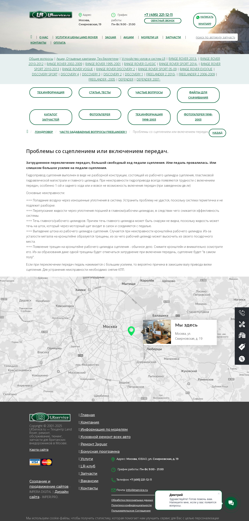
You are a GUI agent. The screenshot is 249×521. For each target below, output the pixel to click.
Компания (89, 423)
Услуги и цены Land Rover (77, 37)
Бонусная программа (99, 452)
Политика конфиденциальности (131, 505)
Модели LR (149, 37)
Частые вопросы (149, 92)
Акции (128, 37)
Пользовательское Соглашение (131, 511)
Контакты (38, 42)
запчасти (173, 37)
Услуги (86, 459)
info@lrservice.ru (137, 490)
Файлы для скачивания (198, 95)
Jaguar (110, 37)
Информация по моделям (103, 430)
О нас (43, 37)
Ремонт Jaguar (94, 445)
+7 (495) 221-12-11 (158, 15)
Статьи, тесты (100, 92)
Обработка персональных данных (132, 500)
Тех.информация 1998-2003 (149, 117)
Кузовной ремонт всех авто (105, 437)
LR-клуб (87, 467)
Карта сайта (38, 450)
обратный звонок (162, 20)
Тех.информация (50, 92)
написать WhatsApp (204, 20)
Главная (87, 415)
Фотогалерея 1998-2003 (198, 117)
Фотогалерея (99, 114)
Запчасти (88, 474)
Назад (217, 133)
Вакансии (89, 482)
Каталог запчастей (50, 117)
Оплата (59, 42)
